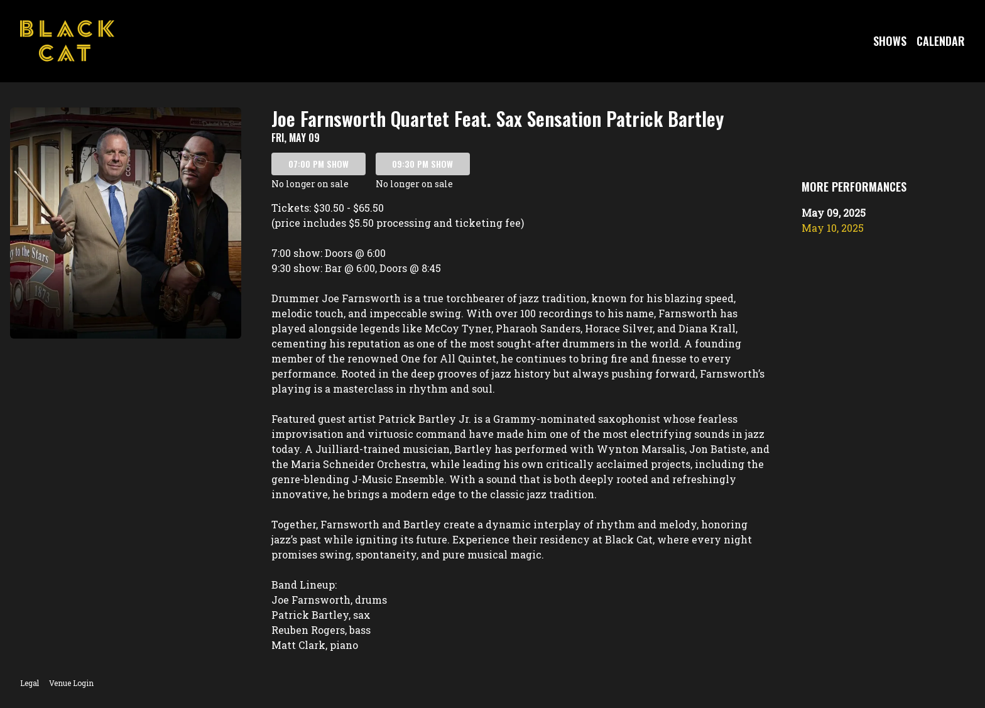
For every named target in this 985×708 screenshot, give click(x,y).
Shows (889, 41)
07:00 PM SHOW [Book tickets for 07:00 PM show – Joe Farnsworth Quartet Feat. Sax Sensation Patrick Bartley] (318, 163)
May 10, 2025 (833, 227)
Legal (29, 683)
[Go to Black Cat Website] (67, 41)
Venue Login (71, 683)
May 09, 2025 (834, 212)
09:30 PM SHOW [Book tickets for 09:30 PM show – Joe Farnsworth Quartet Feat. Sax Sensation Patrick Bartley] (422, 163)
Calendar (941, 41)
